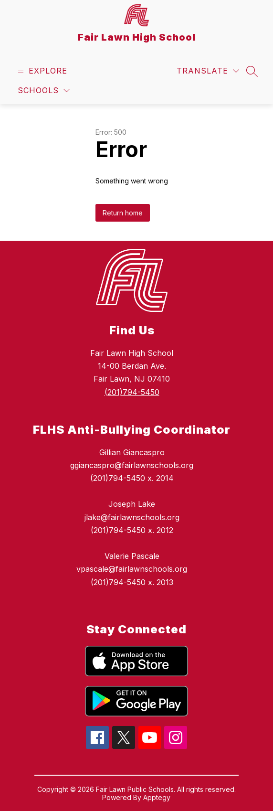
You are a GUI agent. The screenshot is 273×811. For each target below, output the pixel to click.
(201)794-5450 (132, 392)
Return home (123, 213)
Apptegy (156, 797)
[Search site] (252, 71)
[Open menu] (41, 71)
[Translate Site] (208, 71)
